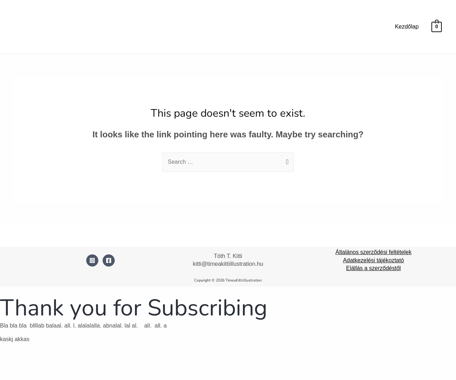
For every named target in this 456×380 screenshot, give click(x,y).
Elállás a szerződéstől (373, 268)
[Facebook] (109, 260)
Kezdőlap (407, 27)
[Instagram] (92, 260)
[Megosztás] (60, 363)
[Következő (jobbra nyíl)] (35, 374)
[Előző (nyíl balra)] (11, 374)
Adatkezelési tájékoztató (373, 260)
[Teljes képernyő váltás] (35, 363)
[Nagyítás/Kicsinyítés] (11, 363)
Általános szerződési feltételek (373, 252)
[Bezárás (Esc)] (84, 363)
